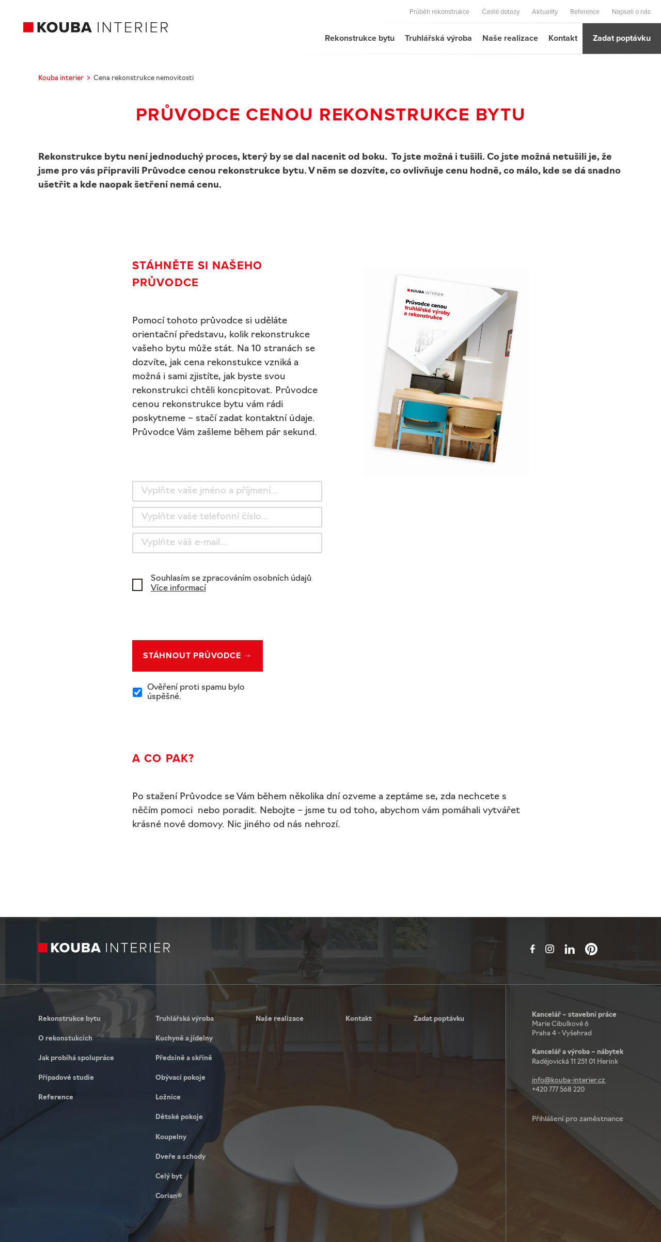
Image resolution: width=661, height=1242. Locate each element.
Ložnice (168, 1097)
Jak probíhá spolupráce (76, 1058)
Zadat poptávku (622, 38)
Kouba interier (61, 78)
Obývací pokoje (180, 1078)
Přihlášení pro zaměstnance (577, 1119)
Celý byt (168, 1176)
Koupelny (170, 1137)
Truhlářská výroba (438, 38)
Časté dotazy (501, 11)
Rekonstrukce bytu (360, 38)
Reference (585, 11)
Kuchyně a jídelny (184, 1038)
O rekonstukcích (65, 1038)
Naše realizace (510, 38)
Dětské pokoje (179, 1117)
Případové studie (66, 1078)
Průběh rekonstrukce (439, 11)
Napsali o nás (631, 11)
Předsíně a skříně (183, 1058)
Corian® (168, 1196)
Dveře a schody (180, 1157)
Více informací (178, 588)
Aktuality (545, 11)
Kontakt (562, 38)
